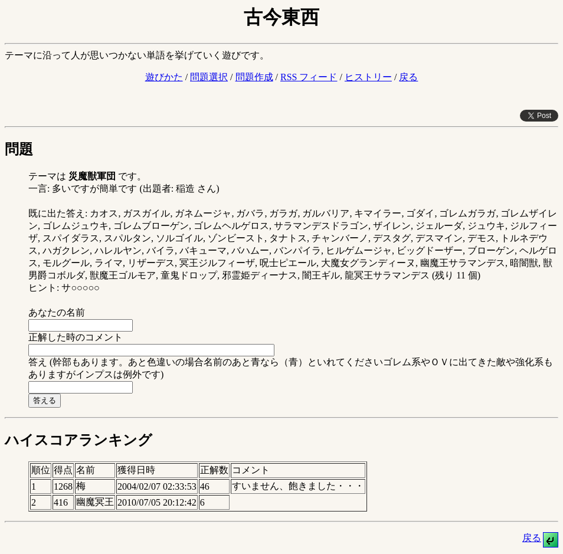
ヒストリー (368, 77)
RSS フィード (308, 77)
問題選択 (209, 77)
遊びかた (164, 77)
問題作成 (254, 77)
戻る (408, 77)
